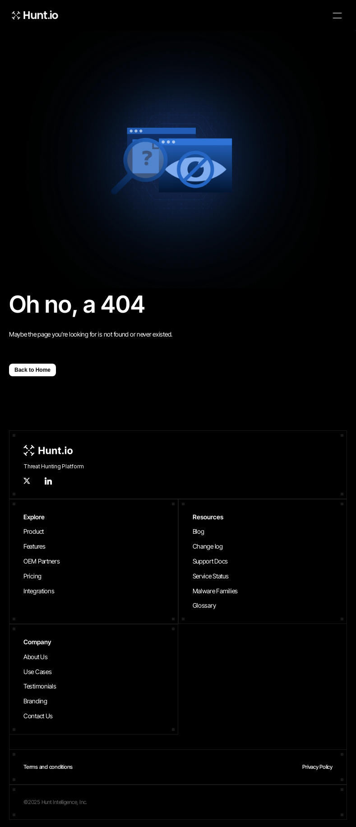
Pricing (32, 576)
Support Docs (210, 561)
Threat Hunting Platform (53, 466)
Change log (208, 546)
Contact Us (38, 716)
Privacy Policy (317, 766)
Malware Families (215, 591)
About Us (35, 657)
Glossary (204, 605)
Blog (198, 531)
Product (33, 531)
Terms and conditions (48, 766)
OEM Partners (41, 561)
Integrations (39, 591)
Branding (35, 701)
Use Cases (37, 671)
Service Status (211, 576)
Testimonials (39, 686)
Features (34, 546)
